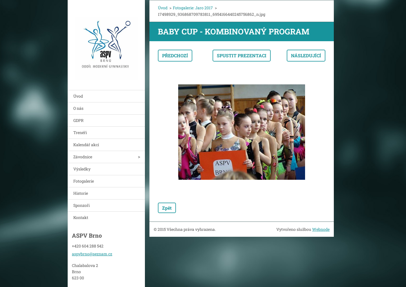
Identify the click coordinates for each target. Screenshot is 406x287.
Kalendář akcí (86, 144)
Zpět (167, 208)
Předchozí (175, 55)
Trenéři (80, 132)
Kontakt (80, 217)
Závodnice (82, 156)
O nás (78, 108)
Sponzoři (81, 205)
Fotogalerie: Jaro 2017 (193, 7)
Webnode (321, 229)
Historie (80, 193)
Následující (306, 55)
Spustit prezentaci (241, 55)
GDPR (78, 120)
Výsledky (82, 169)
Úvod (78, 96)
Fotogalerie (83, 181)
